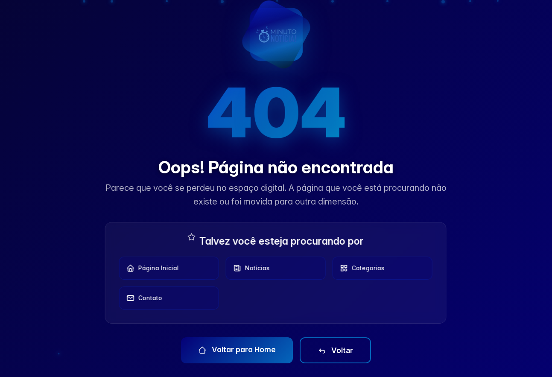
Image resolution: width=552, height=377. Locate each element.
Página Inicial (150, 268)
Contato (142, 298)
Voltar (335, 350)
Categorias (359, 268)
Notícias (249, 268)
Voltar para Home (237, 349)
